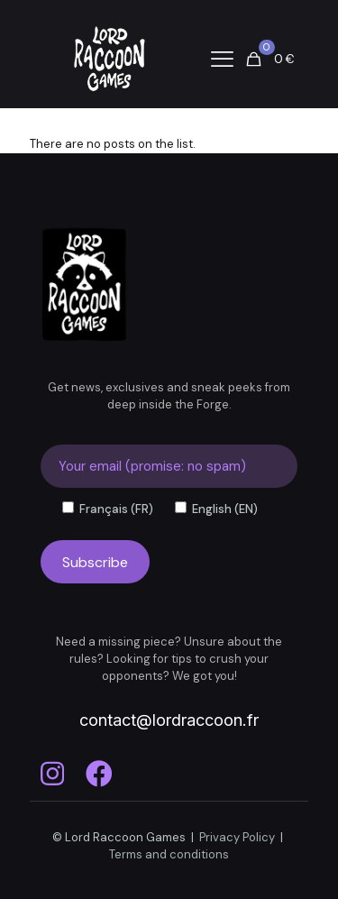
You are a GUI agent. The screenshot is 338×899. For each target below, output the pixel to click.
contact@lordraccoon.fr (169, 720)
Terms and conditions (169, 854)
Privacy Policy (237, 837)
